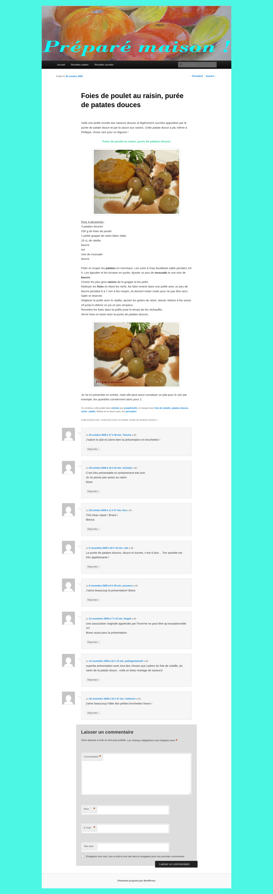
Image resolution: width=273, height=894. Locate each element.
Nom (89, 809)
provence (127, 585)
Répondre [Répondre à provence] (93, 600)
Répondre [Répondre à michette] (93, 491)
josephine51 (130, 408)
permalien (131, 411)
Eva (124, 510)
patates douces (180, 408)
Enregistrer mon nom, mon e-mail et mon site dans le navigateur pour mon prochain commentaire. (135, 856)
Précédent (196, 76)
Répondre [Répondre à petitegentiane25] (93, 680)
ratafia (92, 411)
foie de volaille (162, 408)
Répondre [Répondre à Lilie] (93, 567)
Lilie (126, 548)
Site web (88, 846)
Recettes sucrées (104, 64)
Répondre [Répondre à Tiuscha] (93, 449)
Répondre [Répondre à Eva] (93, 529)
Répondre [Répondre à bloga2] (93, 642)
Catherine (130, 698)
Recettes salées (80, 64)
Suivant (211, 76)
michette (127, 468)
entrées (115, 408)
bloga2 (127, 618)
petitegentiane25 (134, 661)
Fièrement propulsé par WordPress (136, 880)
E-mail (89, 828)
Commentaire (92, 757)
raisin (84, 411)
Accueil (61, 64)
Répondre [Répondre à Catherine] (93, 713)
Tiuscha (126, 435)
